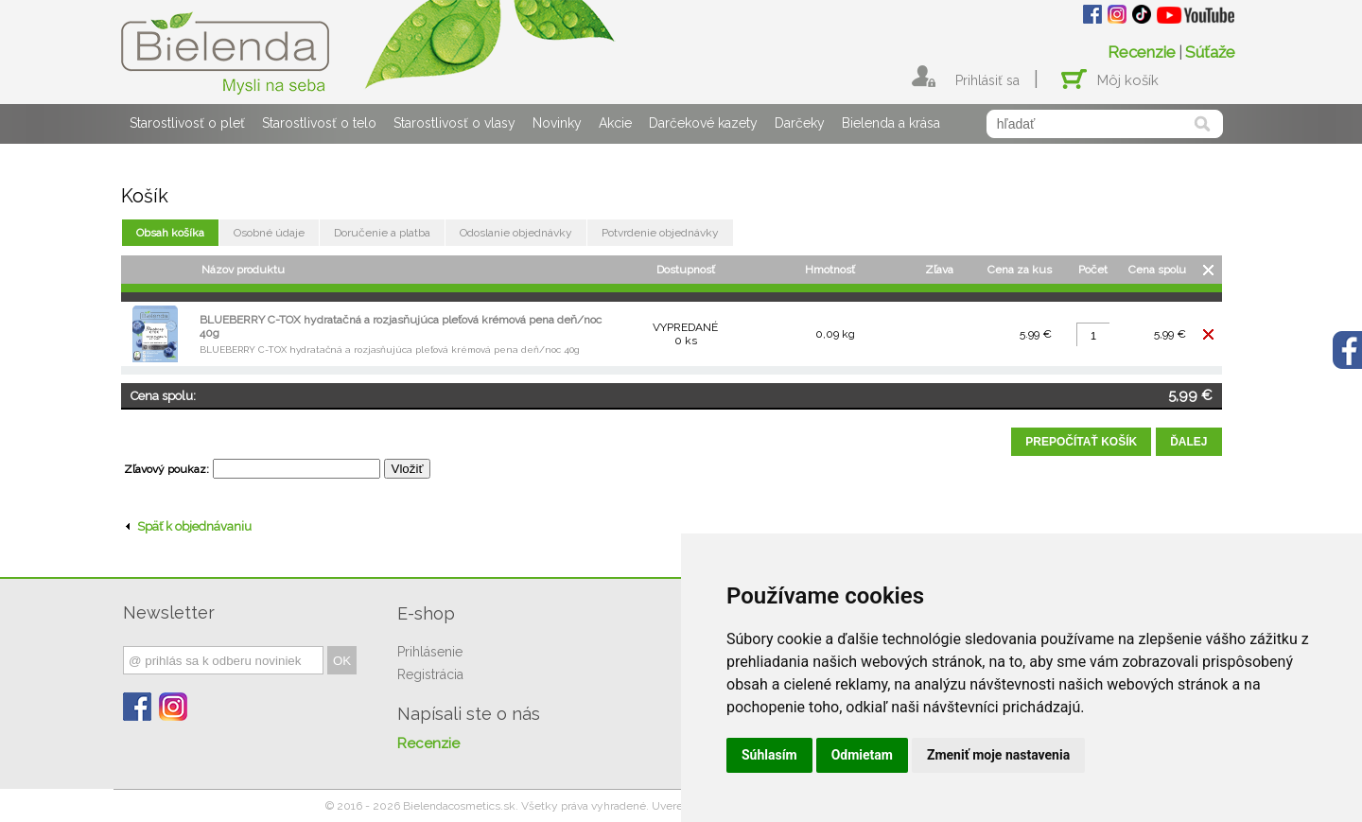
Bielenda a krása (891, 123)
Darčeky (800, 123)
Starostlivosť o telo (319, 123)
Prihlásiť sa (987, 80)
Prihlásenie (430, 651)
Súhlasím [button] (769, 754)
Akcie (615, 123)
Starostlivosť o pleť (187, 123)
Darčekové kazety (703, 123)
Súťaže (1210, 52)
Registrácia (430, 674)
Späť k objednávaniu (189, 526)
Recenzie (1142, 52)
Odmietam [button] (862, 754)
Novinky (557, 123)
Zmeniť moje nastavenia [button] (998, 754)
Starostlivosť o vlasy (454, 123)
